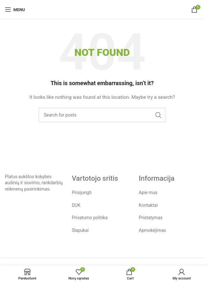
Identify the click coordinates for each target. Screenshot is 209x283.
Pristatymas (151, 217)
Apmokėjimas (152, 230)
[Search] (102, 115)
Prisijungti (82, 192)
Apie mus (148, 192)
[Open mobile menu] (15, 9)
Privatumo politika (90, 217)
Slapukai (80, 230)
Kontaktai (148, 205)
